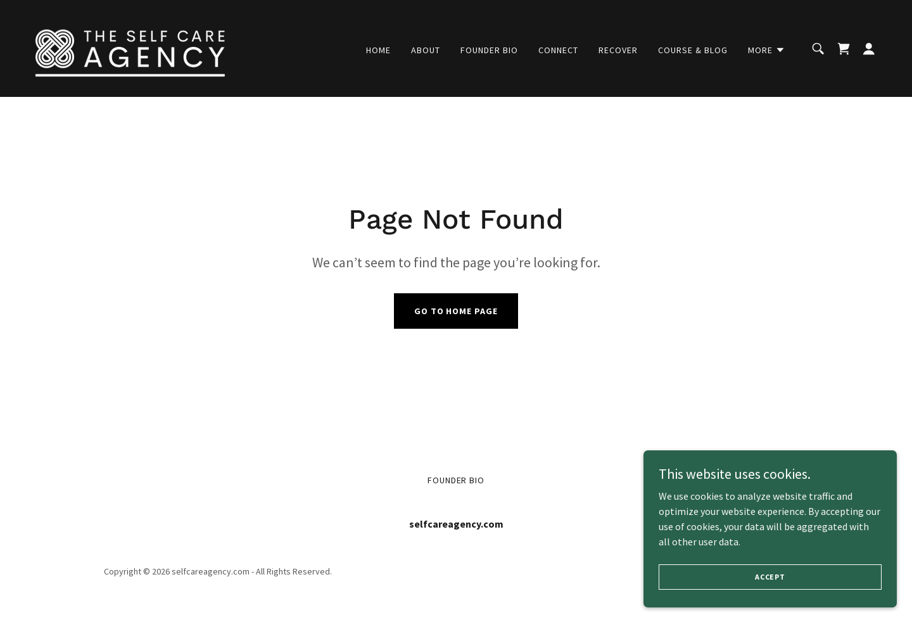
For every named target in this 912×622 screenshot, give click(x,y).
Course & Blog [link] (693, 50)
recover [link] (618, 50)
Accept (770, 576)
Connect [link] (558, 50)
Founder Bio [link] (489, 50)
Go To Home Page (456, 311)
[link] (130, 47)
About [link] (425, 50)
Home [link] (378, 50)
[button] (766, 50)
